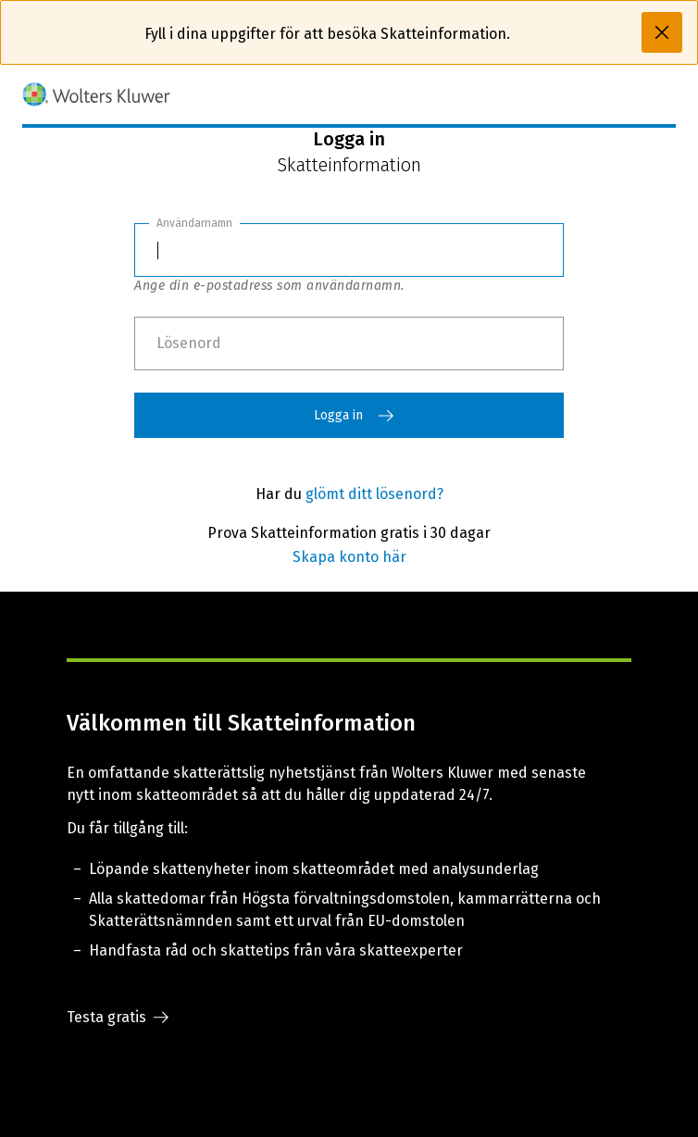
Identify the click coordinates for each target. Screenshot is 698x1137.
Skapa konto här (349, 557)
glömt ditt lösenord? (374, 494)
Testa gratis (117, 1017)
